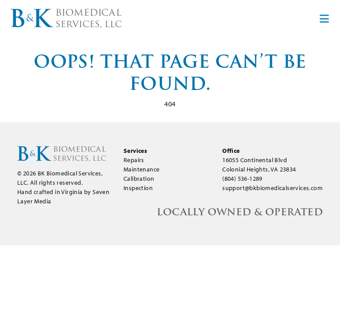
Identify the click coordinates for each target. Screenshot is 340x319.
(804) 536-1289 (242, 179)
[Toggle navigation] (323, 19)
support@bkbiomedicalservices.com (272, 188)
